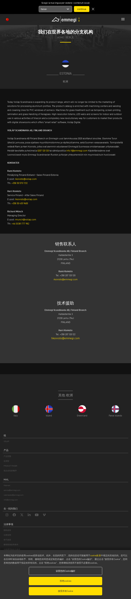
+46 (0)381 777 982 (20, 223)
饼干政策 (7, 540)
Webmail (7, 485)
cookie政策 (95, 555)
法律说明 (7, 535)
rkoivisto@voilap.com (26, 179)
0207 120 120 (43, 150)
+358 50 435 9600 (20, 203)
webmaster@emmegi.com (13, 495)
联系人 (70, 37)
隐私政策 (7, 530)
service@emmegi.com (12, 490)
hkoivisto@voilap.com (26, 199)
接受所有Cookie (65, 591)
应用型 (6, 461)
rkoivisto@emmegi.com (66, 279)
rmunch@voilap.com (25, 219)
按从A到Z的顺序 (10, 471)
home (60, 37)
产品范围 (7, 456)
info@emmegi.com (11, 500)
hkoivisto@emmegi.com (65, 338)
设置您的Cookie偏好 (65, 571)
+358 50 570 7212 (20, 183)
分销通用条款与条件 (12, 549)
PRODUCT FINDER (10, 466)
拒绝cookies (65, 581)
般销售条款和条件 (11, 545)
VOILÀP (6, 441)
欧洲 (65, 81)
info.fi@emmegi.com (77, 150)
